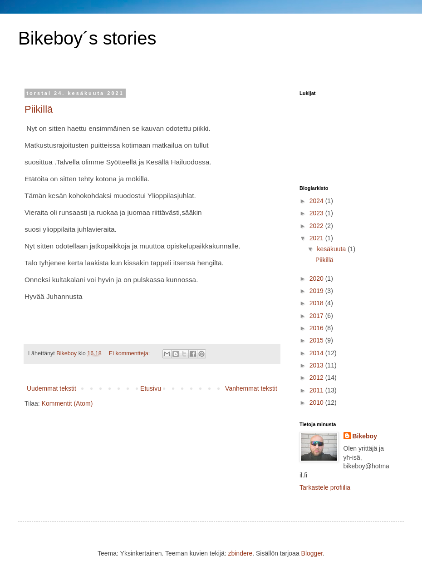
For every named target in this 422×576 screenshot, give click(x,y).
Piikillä (39, 109)
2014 (317, 353)
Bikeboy (365, 436)
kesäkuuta (332, 249)
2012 (317, 377)
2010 (317, 402)
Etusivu (150, 388)
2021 (317, 238)
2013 (317, 365)
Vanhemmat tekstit (251, 388)
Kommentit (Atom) (67, 403)
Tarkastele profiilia (324, 487)
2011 (317, 390)
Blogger (312, 553)
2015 (317, 340)
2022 (317, 225)
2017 (317, 315)
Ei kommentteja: (130, 353)
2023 (317, 213)
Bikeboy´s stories (87, 38)
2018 (317, 303)
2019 (317, 290)
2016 (317, 328)
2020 (317, 278)
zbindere (240, 553)
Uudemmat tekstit (51, 388)
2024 (317, 200)
